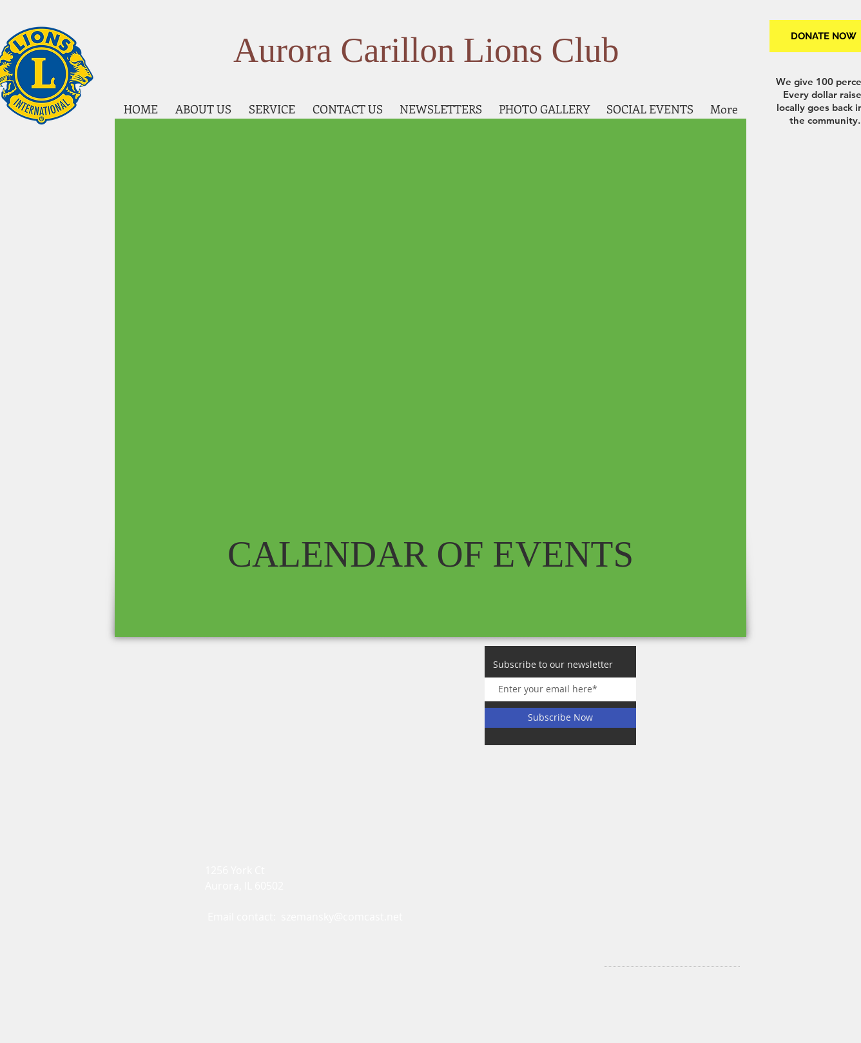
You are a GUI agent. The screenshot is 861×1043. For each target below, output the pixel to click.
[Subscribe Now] (560, 718)
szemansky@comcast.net (342, 917)
